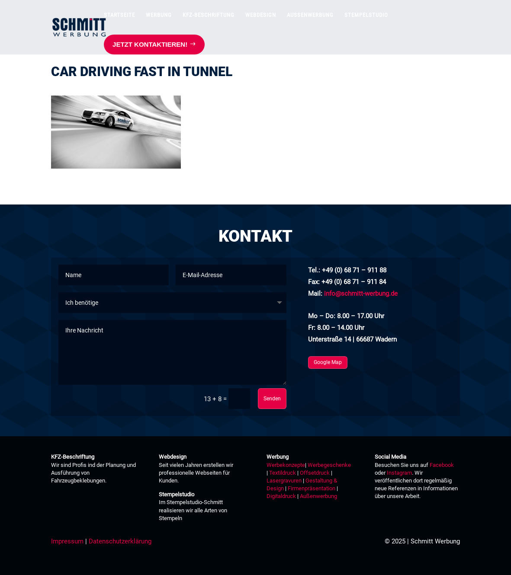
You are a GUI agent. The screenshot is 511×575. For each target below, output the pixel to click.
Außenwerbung (318, 496)
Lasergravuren (284, 480)
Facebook (442, 465)
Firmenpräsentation (311, 488)
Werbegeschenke (329, 465)
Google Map (328, 362)
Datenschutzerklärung (120, 541)
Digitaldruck (281, 496)
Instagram (399, 473)
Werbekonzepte (286, 465)
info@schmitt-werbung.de (361, 293)
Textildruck (282, 473)
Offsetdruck (315, 473)
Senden (272, 399)
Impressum (67, 541)
